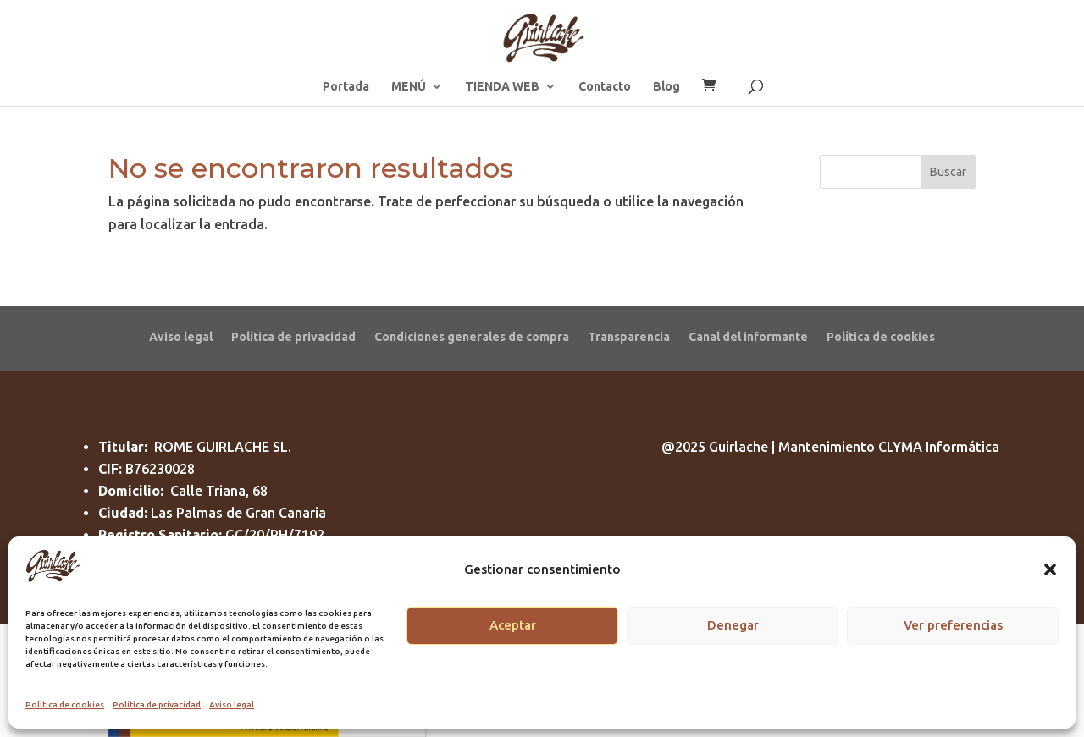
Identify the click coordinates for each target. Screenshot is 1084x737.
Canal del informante (748, 336)
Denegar (733, 625)
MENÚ (408, 86)
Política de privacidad (157, 704)
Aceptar (512, 625)
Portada (346, 86)
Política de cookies (64, 704)
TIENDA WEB (502, 86)
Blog (666, 86)
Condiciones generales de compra (471, 336)
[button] (1050, 569)
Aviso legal (231, 704)
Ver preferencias (953, 625)
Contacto (604, 86)
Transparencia (629, 336)
